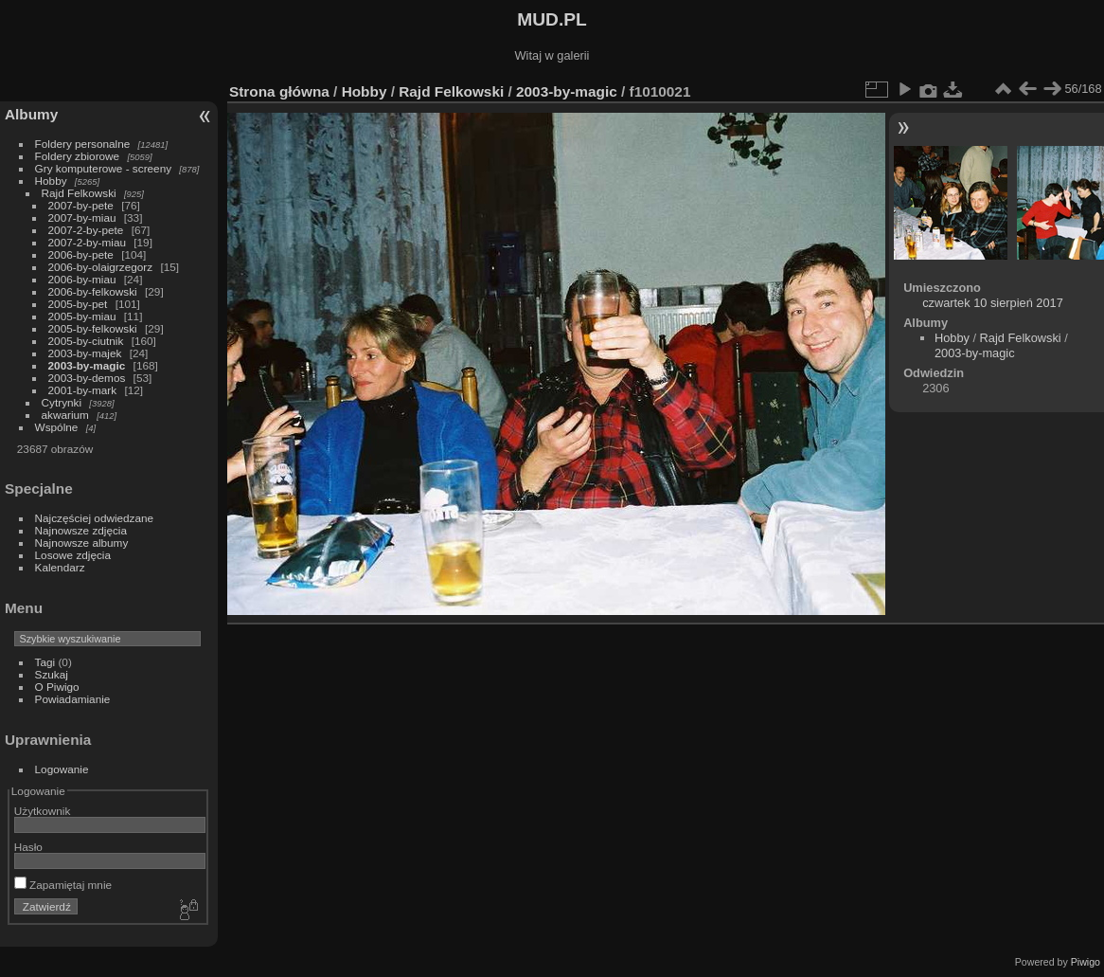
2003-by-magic (87, 365)
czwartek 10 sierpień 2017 (992, 303)
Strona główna (279, 91)
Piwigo (1085, 962)
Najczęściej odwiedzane (94, 518)
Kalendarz (60, 567)
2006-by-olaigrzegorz (100, 267)
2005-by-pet (78, 304)
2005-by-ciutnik (86, 341)
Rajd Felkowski (79, 193)
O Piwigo (57, 686)
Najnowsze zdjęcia (81, 530)
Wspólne (57, 427)
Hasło (28, 847)
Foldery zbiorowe (77, 156)
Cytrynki (62, 402)
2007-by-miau (82, 217)
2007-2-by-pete (86, 230)
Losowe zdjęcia (73, 555)
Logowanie (62, 769)
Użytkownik (42, 811)
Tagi (45, 662)
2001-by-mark (82, 390)
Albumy (31, 114)
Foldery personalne (83, 143)
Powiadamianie (73, 699)
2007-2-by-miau (87, 242)
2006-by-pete (81, 254)
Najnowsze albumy (82, 542)
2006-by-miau (82, 279)
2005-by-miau (82, 316)
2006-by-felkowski (92, 291)
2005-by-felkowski (92, 328)
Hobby (51, 180)
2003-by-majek (85, 353)
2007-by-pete (81, 205)
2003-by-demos (87, 377)
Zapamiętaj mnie (63, 884)
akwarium (65, 414)
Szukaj (51, 674)
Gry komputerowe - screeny (103, 168)
